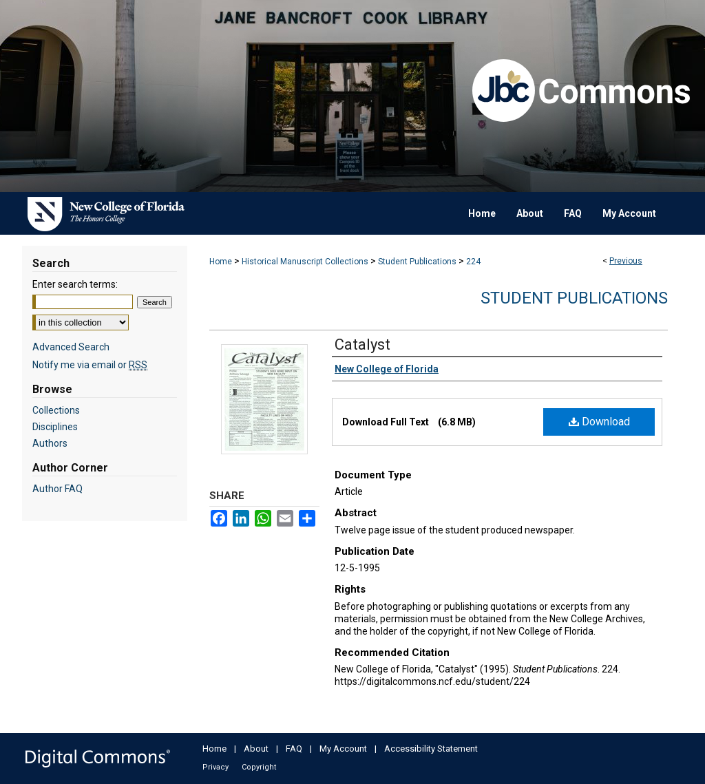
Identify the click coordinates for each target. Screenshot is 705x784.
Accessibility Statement (431, 748)
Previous (625, 261)
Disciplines (55, 426)
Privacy (215, 767)
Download (599, 421)
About (256, 748)
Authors (49, 443)
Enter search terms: (75, 284)
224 (473, 261)
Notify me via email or (89, 364)
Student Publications (417, 261)
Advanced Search (70, 346)
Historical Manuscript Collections (305, 261)
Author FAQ (57, 488)
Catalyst (362, 344)
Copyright (259, 767)
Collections (56, 410)
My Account (343, 748)
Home (220, 261)
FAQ (294, 748)
